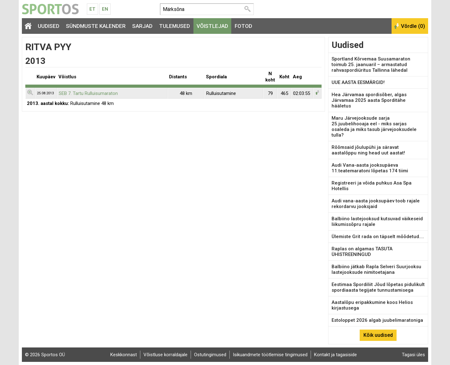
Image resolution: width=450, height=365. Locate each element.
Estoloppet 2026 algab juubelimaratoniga (377, 320)
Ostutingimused (210, 354)
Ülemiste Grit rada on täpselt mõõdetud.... (378, 236)
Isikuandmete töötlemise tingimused (270, 354)
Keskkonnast (123, 354)
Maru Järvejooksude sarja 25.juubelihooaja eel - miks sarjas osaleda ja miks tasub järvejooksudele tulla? (374, 126)
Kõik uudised (378, 335)
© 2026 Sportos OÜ (45, 354)
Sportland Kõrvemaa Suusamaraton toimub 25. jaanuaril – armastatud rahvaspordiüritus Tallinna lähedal (371, 64)
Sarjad (142, 26)
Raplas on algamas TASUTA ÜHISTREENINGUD (362, 251)
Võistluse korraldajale (165, 354)
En (105, 9)
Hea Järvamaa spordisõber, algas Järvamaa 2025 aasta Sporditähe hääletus (369, 100)
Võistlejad (212, 26)
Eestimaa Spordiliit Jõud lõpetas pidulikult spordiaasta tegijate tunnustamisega (378, 287)
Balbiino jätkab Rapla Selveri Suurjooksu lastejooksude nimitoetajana (376, 269)
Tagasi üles (413, 354)
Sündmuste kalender (96, 26)
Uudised (48, 26)
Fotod (243, 26)
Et (92, 9)
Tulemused (174, 26)
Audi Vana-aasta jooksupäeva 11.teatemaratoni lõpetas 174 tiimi (370, 168)
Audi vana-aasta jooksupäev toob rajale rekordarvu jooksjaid (376, 203)
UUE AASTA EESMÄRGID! (358, 82)
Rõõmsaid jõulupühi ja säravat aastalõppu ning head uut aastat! (368, 150)
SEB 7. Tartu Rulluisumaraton (88, 93)
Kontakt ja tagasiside (335, 354)
